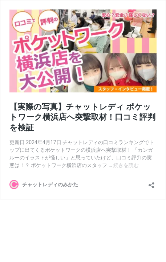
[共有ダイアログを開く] (151, 182)
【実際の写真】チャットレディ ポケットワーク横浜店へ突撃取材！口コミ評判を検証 (82, 117)
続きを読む (126, 165)
